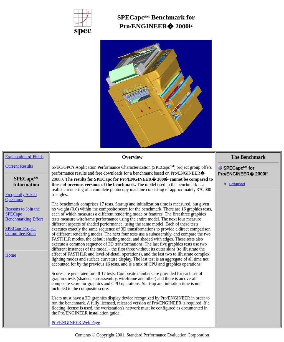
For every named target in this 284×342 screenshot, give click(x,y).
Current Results (19, 166)
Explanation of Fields (24, 156)
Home (10, 255)
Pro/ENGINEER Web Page (76, 322)
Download (237, 184)
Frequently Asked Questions (21, 197)
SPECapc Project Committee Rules (20, 231)
